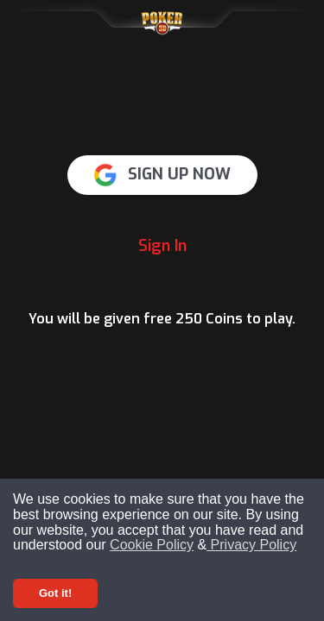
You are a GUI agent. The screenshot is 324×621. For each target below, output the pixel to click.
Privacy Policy (251, 544)
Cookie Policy (152, 544)
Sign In (162, 246)
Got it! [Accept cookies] (55, 592)
